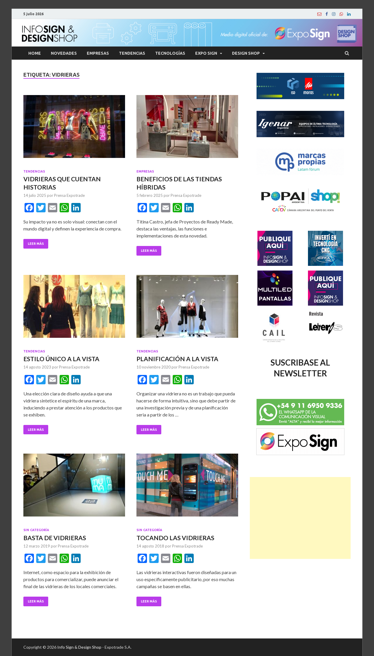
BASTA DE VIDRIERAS (54, 537)
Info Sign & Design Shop (79, 647)
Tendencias (132, 53)
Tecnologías (170, 53)
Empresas (98, 53)
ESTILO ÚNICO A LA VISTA (61, 358)
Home (34, 53)
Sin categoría (36, 530)
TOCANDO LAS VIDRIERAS (175, 537)
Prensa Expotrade (69, 195)
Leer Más (36, 243)
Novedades (64, 53)
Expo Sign (206, 53)
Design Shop (246, 53)
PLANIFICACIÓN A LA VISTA (177, 358)
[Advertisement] (300, 518)
